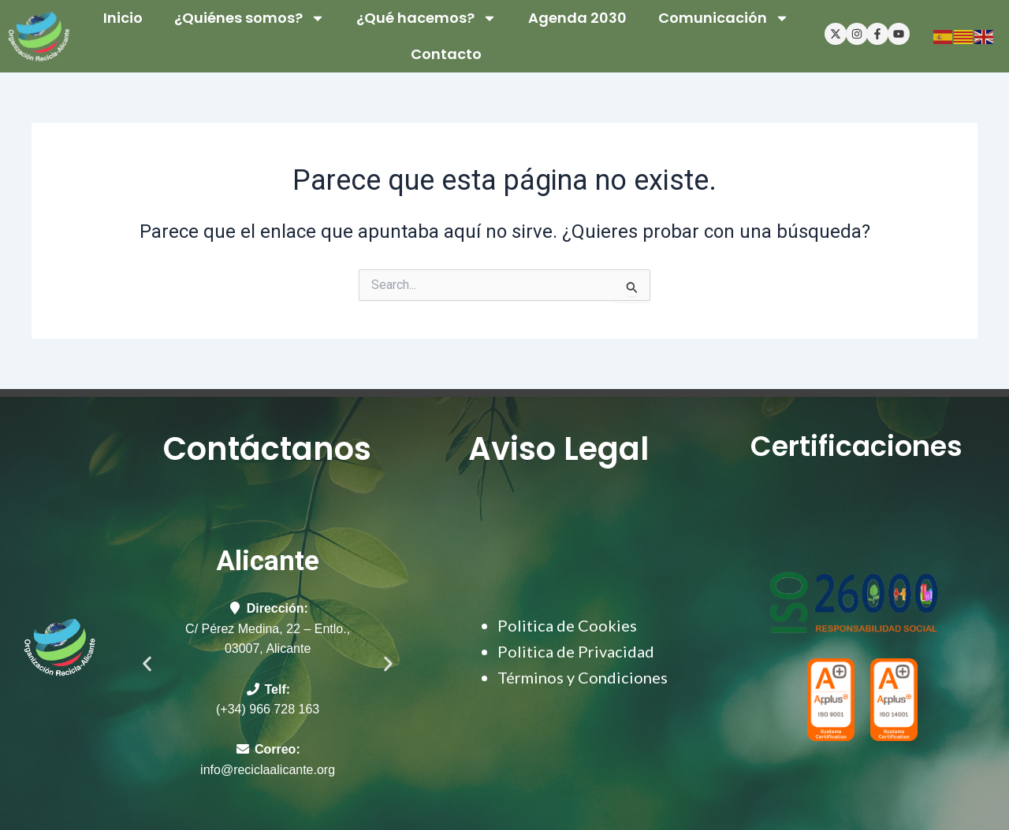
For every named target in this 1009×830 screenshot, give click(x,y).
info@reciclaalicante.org (267, 769)
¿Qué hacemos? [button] (426, 18)
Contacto (446, 54)
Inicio (123, 18)
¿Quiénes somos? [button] (249, 18)
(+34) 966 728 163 (267, 709)
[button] (147, 663)
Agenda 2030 (577, 18)
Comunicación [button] (723, 18)
